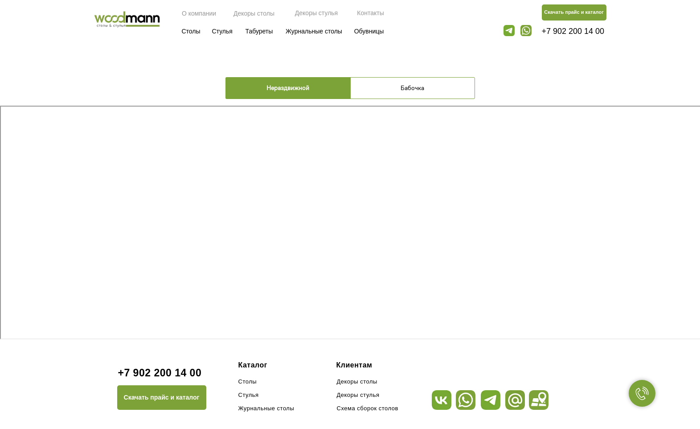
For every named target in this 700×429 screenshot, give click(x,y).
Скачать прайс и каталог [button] (574, 12)
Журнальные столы (314, 31)
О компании (199, 13)
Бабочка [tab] (412, 88)
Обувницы (369, 31)
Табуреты (259, 31)
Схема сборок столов (367, 408)
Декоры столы (253, 13)
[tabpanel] (350, 220)
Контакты (370, 12)
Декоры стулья (316, 12)
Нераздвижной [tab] (287, 88)
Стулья (222, 31)
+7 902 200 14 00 (573, 31)
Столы (190, 31)
